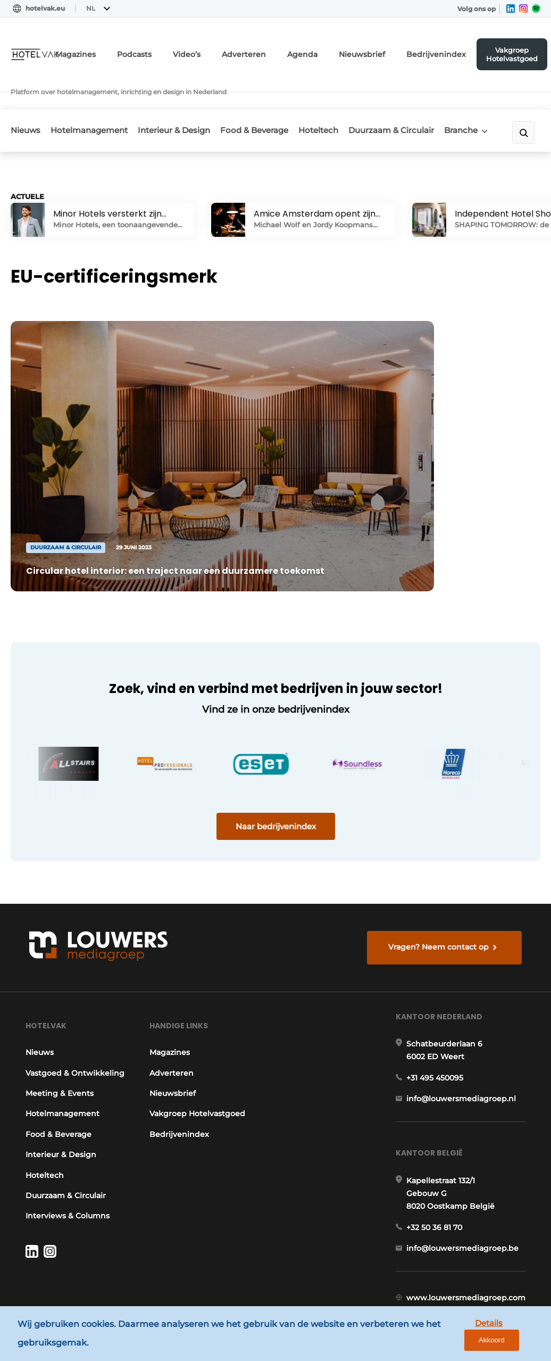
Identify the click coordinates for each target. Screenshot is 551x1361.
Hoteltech (330, 102)
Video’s (225, 51)
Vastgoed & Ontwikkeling (48, 1024)
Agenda (328, 51)
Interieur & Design (173, 106)
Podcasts (178, 51)
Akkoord (511, 1336)
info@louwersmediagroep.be (466, 1213)
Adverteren (276, 51)
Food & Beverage (251, 106)
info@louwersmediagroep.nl (465, 1053)
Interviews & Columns (64, 1173)
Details (461, 1335)
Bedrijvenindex (446, 51)
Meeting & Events (56, 1050)
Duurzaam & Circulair (393, 106)
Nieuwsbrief (381, 51)
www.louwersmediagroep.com (469, 1268)
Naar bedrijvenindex (276, 752)
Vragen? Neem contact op (441, 880)
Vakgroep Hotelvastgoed (515, 50)
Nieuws (25, 102)
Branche (478, 101)
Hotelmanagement (96, 102)
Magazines (124, 51)
